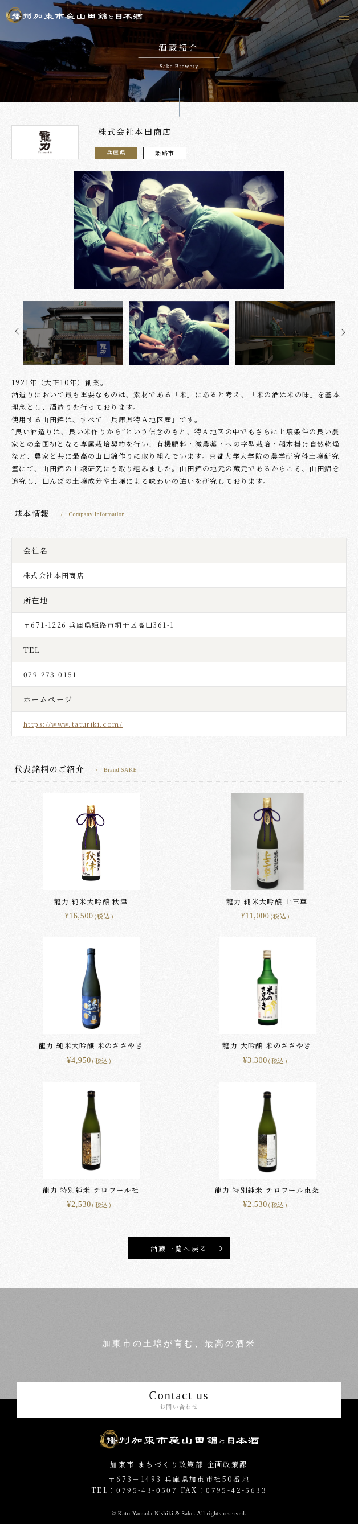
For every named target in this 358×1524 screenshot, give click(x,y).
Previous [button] (16, 331)
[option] (179, 230)
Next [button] (339, 332)
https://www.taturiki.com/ (73, 723)
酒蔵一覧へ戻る (179, 1248)
